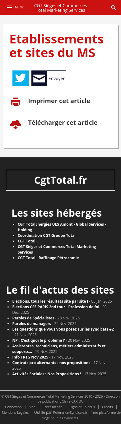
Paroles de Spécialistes (33, 318)
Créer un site (53, 406)
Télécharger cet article (62, 123)
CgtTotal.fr (60, 180)
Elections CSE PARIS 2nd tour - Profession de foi (55, 306)
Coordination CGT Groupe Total (47, 235)
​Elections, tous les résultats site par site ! (50, 301)
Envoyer (57, 78)
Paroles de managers (31, 323)
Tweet (20, 78)
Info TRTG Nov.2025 (30, 357)
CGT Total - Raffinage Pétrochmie (48, 257)
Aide (32, 406)
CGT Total (26, 241)
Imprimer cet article (58, 101)
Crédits (107, 406)
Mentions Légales (15, 412)
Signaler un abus (82, 406)
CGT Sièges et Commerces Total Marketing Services (60, 8)
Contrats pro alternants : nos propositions (51, 362)
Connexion (13, 406)
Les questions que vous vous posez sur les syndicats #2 (63, 329)
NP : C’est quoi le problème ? (38, 340)
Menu (19, 7)
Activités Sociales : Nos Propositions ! (46, 374)
